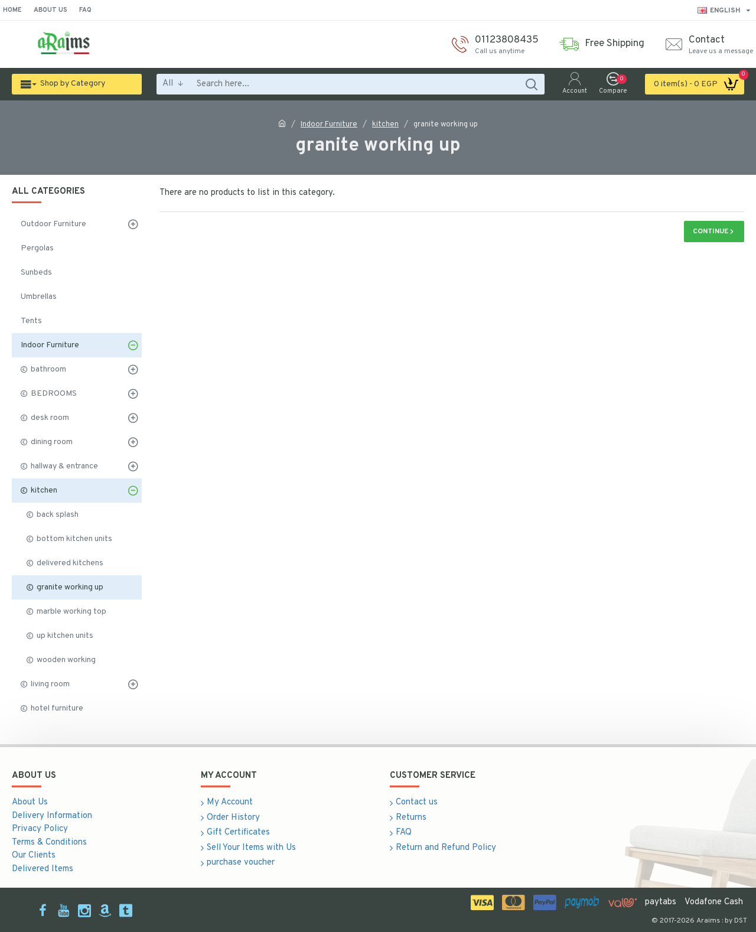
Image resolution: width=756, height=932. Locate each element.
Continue (710, 231)
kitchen (385, 124)
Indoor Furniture (329, 124)
